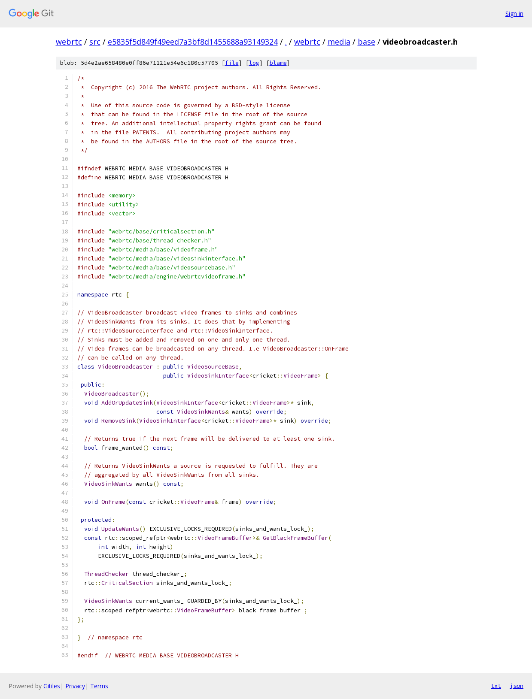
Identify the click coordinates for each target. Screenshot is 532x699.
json (516, 686)
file (232, 63)
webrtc (69, 41)
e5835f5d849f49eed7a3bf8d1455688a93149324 (193, 41)
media (339, 41)
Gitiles (51, 686)
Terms (99, 686)
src (94, 41)
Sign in (514, 13)
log (254, 63)
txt (496, 686)
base (366, 41)
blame (278, 63)
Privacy (75, 686)
